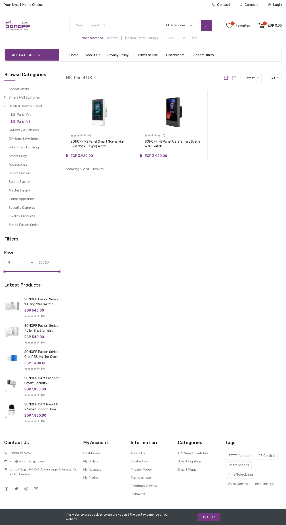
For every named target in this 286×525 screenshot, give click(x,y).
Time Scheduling (240, 474)
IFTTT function (240, 456)
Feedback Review (143, 486)
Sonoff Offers (203, 55)
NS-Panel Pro (21, 115)
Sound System (20, 182)
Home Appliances (22, 199)
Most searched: (93, 38)
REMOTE (171, 38)
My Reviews (92, 470)
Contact (221, 5)
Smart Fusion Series (24, 225)
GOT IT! (209, 517)
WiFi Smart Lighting (24, 147)
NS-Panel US (21, 122)
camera (112, 38)
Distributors (175, 55)
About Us (93, 55)
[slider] (4, 271)
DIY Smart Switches (24, 139)
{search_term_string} (141, 38)
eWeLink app (264, 484)
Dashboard (91, 453)
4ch (194, 38)
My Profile (90, 478)
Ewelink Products (22, 216)
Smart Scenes (238, 465)
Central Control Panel (25, 106)
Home (73, 55)
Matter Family (19, 190)
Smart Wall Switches (24, 97)
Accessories (18, 164)
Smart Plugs (18, 156)
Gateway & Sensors (24, 130)
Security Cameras (22, 208)
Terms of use (147, 55)
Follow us (137, 494)
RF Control (266, 456)
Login (275, 5)
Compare (249, 5)
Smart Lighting (189, 461)
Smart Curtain (19, 173)
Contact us (139, 461)
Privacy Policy (117, 55)
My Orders (91, 461)
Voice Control (238, 484)
